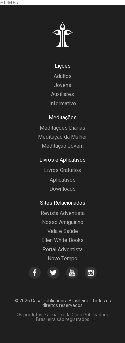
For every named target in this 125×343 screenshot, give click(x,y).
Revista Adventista (63, 213)
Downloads (62, 189)
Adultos (63, 76)
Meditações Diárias (62, 128)
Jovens (62, 85)
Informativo (62, 103)
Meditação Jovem (63, 146)
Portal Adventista (62, 249)
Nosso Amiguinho (62, 222)
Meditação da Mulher (62, 137)
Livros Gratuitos (62, 170)
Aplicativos (63, 180)
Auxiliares (62, 94)
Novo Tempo (62, 258)
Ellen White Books (62, 240)
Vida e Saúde (62, 231)
